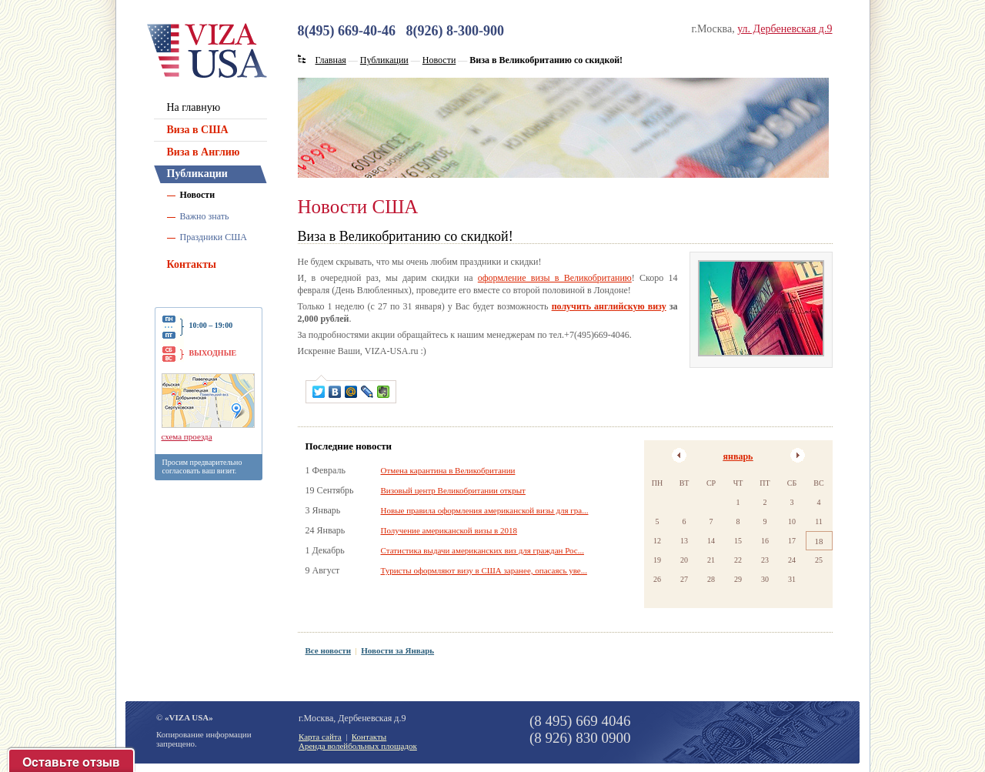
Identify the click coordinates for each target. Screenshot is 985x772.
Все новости (329, 650)
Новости (197, 194)
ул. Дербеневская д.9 (784, 29)
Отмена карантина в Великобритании (448, 470)
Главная (331, 60)
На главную (194, 107)
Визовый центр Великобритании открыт (453, 490)
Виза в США (198, 129)
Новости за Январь (397, 650)
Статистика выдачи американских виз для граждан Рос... (482, 550)
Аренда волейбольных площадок (358, 745)
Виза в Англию (203, 152)
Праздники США (214, 237)
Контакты (191, 264)
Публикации (197, 173)
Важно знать (204, 216)
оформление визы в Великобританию (555, 277)
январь (738, 456)
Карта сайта (320, 736)
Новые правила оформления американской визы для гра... (485, 510)
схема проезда (187, 436)
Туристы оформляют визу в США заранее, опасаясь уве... (484, 570)
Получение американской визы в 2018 (449, 530)
